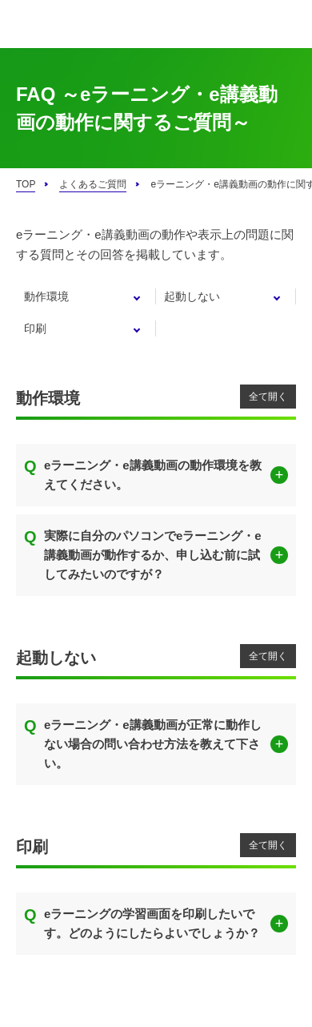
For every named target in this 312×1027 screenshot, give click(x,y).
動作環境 (46, 296)
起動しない (192, 296)
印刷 (35, 328)
